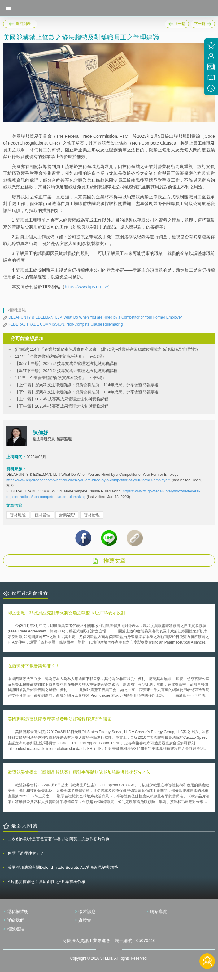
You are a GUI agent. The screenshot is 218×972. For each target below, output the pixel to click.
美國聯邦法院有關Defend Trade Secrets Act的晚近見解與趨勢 (63, 867)
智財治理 (92, 515)
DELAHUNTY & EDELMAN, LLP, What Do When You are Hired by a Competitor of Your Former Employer (95, 317)
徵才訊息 (87, 911)
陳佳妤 (40, 433)
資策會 (84, 920)
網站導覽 (158, 911)
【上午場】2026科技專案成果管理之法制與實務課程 (61, 399)
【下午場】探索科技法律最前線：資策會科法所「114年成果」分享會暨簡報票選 (87, 392)
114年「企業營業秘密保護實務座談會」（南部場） (60, 356)
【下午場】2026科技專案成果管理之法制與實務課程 (61, 406)
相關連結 (15, 928)
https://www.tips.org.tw (86, 286)
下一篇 (203, 23)
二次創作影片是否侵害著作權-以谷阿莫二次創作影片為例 (59, 839)
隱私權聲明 (17, 911)
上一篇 (177, 23)
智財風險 (18, 515)
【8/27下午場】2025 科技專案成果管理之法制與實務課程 (66, 370)
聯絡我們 (15, 920)
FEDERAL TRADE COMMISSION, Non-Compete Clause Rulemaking (65, 324)
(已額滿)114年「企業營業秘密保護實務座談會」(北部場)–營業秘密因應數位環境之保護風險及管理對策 (106, 349)
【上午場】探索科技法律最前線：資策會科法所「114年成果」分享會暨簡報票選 (87, 384)
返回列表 (23, 24)
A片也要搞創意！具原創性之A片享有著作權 (46, 881)
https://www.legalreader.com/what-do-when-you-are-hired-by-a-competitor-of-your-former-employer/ (88, 480)
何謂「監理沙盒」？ (26, 853)
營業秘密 (67, 515)
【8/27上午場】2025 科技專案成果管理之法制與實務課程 (66, 363)
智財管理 (42, 515)
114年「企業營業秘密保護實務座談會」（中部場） (60, 377)
